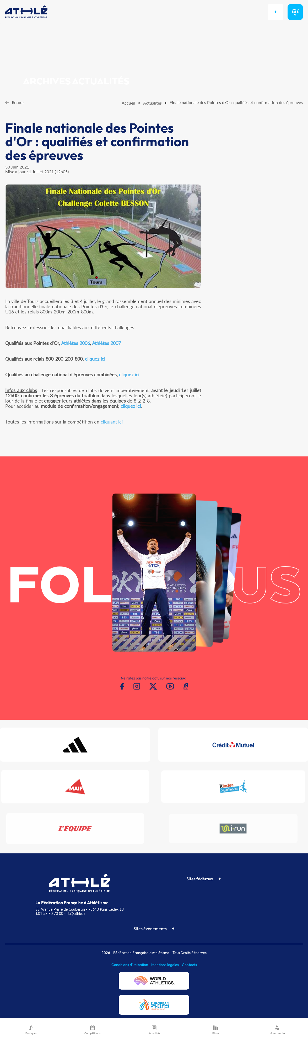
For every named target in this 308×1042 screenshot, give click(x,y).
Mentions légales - (166, 964)
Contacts (189, 964)
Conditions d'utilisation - (131, 964)
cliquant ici (112, 422)
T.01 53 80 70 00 (49, 913)
